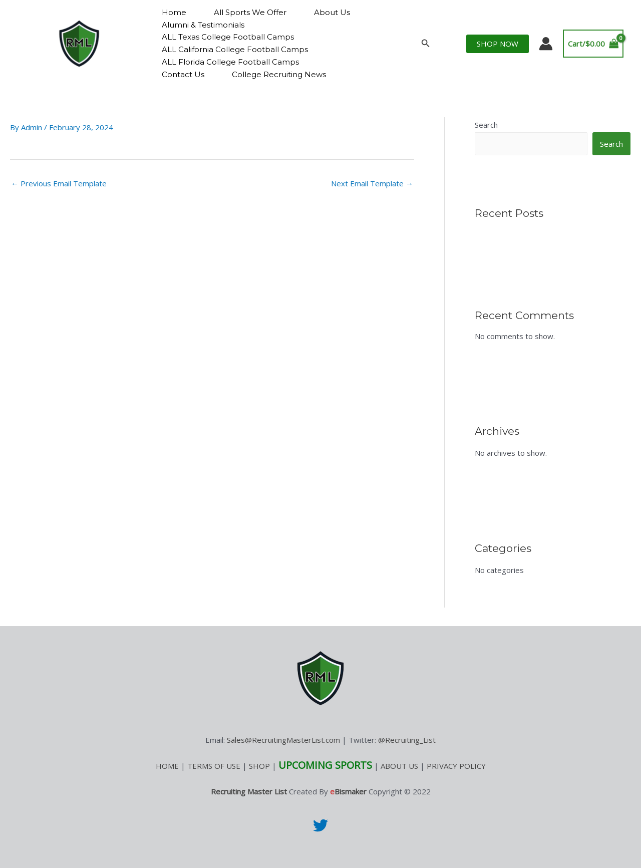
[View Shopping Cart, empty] (593, 44)
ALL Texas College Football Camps (228, 37)
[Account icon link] (546, 44)
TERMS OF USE (213, 766)
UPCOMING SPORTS (325, 765)
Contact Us (183, 74)
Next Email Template (372, 183)
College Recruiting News (279, 74)
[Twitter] (320, 825)
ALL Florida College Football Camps (230, 62)
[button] (425, 43)
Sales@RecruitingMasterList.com (283, 740)
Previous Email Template (59, 183)
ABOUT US (399, 766)
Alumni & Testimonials (203, 25)
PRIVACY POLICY (456, 766)
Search (486, 125)
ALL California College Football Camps (235, 49)
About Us (332, 12)
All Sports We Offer (250, 12)
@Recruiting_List (407, 740)
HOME (167, 766)
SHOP (259, 766)
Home (174, 12)
